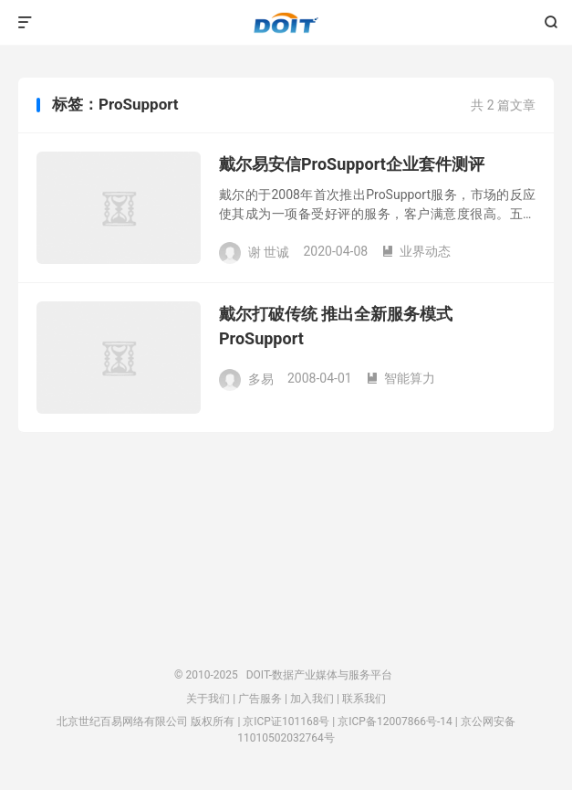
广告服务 (260, 698)
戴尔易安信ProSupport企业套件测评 (351, 164)
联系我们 (364, 698)
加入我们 (312, 698)
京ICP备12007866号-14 (395, 721)
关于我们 (208, 698)
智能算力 (400, 378)
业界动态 (416, 251)
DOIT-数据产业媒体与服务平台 (286, 23)
